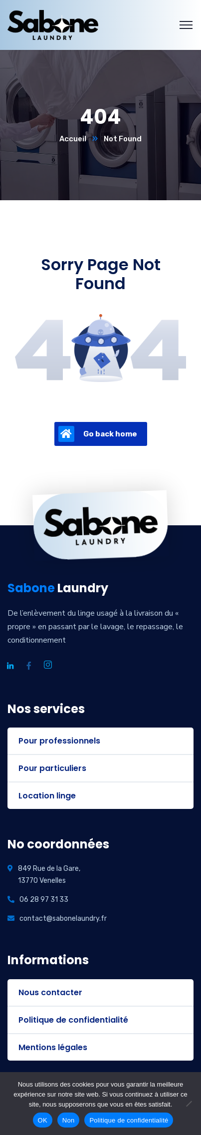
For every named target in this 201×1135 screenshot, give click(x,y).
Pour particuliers (52, 768)
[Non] (189, 1104)
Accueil (72, 138)
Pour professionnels (59, 741)
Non (68, 1120)
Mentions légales (52, 1047)
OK (42, 1120)
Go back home (97, 434)
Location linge (47, 795)
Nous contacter (50, 992)
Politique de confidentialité (73, 1020)
